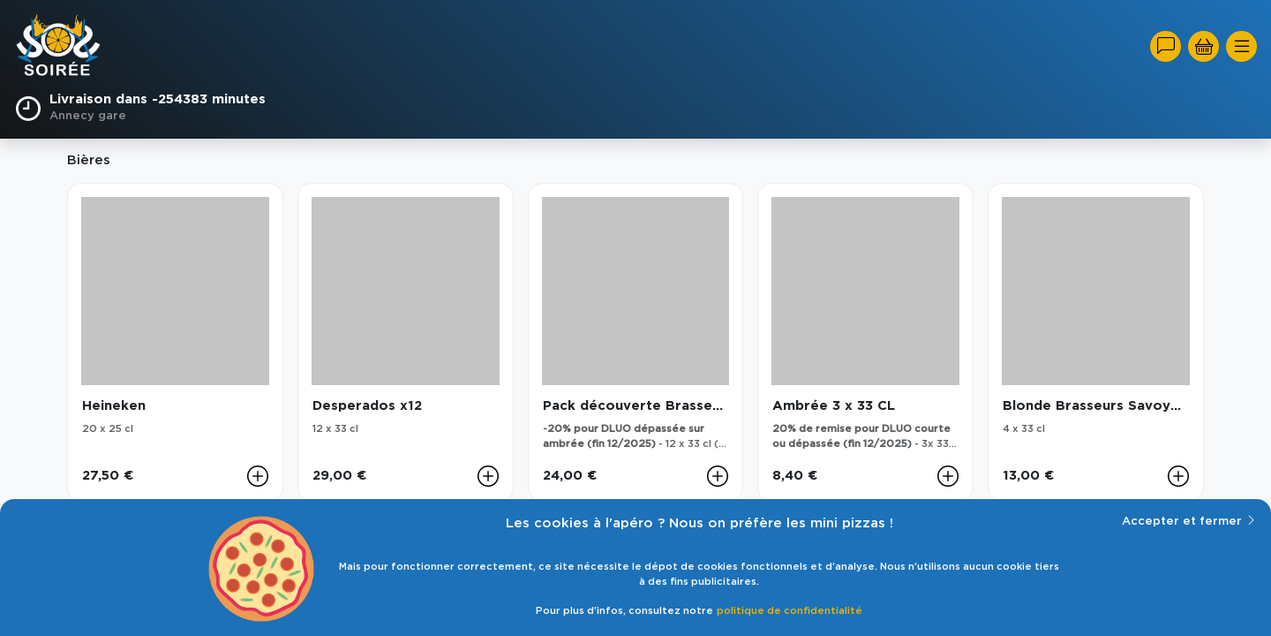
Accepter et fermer (1189, 520)
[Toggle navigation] (1241, 46)
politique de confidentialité (789, 611)
